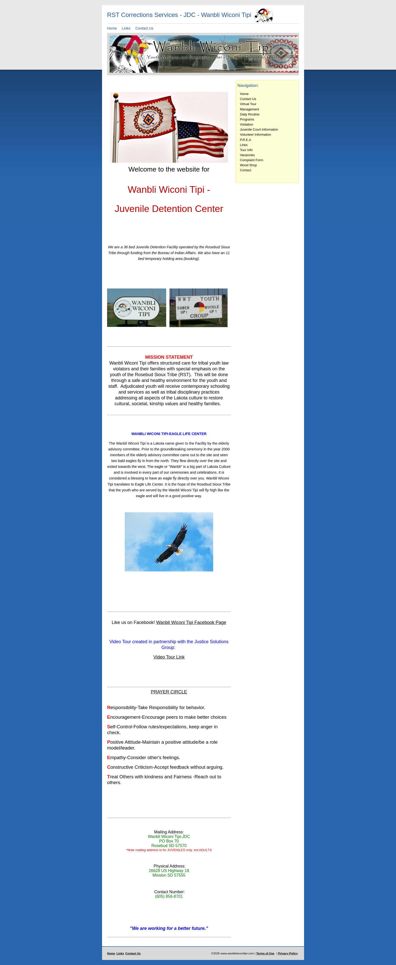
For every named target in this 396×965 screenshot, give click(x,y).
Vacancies (247, 155)
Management (249, 109)
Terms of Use (265, 953)
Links (126, 28)
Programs (247, 119)
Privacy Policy (288, 953)
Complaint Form (251, 160)
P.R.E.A (245, 140)
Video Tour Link (168, 657)
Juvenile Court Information (259, 129)
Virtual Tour (248, 104)
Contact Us (144, 28)
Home (112, 28)
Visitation (246, 124)
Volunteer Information (255, 134)
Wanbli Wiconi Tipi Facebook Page (191, 622)
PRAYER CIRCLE (169, 691)
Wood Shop (248, 165)
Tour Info (246, 150)
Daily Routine (249, 114)
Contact (245, 170)
